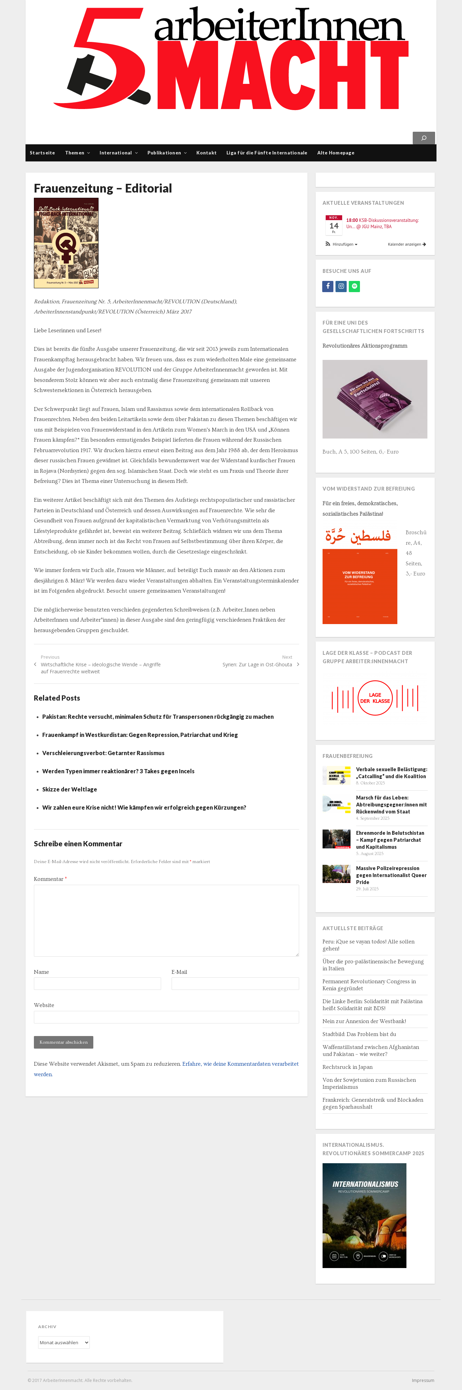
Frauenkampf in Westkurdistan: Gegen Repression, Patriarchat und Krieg (140, 734)
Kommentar (50, 879)
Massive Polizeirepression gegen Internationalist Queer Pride (391, 875)
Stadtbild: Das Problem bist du (359, 1034)
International (116, 152)
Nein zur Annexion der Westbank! (364, 1021)
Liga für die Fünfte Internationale (267, 152)
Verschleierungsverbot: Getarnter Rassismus (103, 753)
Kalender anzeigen (407, 244)
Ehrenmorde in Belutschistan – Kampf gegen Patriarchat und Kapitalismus (390, 840)
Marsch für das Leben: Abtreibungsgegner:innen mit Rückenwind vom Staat (391, 805)
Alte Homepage (335, 152)
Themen (75, 152)
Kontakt (206, 152)
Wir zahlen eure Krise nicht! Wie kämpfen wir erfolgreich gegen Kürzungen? (144, 807)
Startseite (42, 152)
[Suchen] (424, 138)
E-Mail (179, 972)
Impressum (423, 1380)
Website (44, 1005)
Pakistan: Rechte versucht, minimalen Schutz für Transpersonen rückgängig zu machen (158, 716)
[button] (341, 244)
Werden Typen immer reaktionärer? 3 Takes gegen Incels (118, 771)
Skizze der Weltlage (69, 789)
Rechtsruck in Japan (348, 1067)
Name (41, 972)
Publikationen (164, 152)
